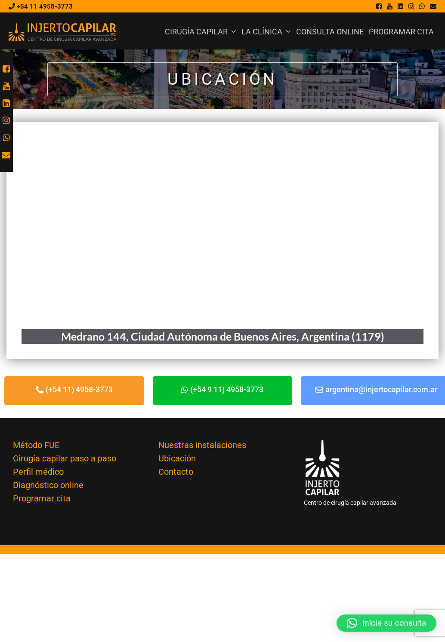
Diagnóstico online (48, 485)
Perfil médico (38, 472)
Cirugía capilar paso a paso (64, 458)
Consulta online (330, 31)
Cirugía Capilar (202, 31)
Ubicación (177, 458)
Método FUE (36, 445)
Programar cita (401, 31)
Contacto (175, 472)
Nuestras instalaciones (202, 445)
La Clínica (267, 31)
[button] (386, 623)
